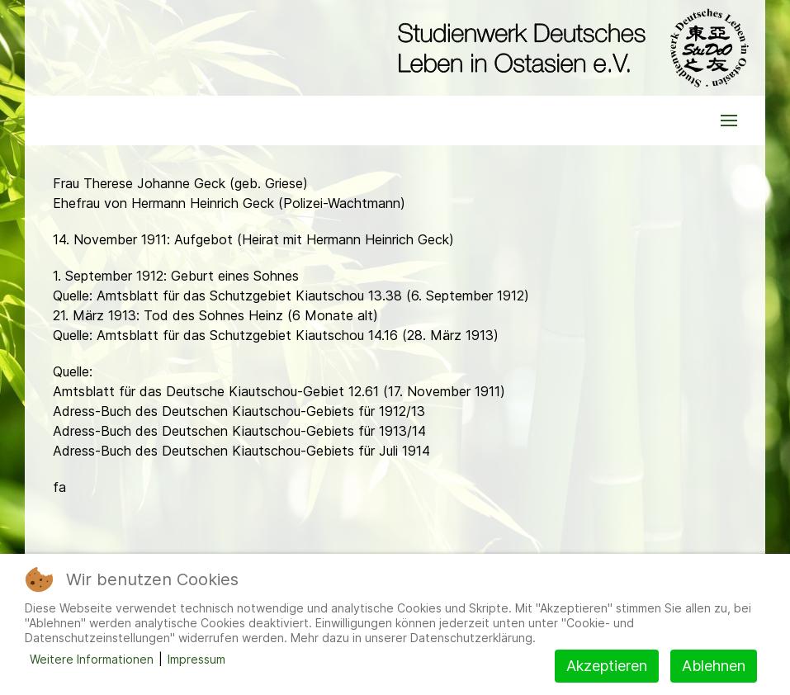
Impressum (196, 659)
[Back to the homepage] (569, 48)
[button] (729, 120)
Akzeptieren (606, 665)
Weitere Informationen (92, 659)
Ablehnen (713, 665)
